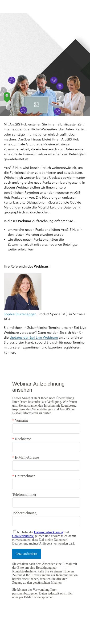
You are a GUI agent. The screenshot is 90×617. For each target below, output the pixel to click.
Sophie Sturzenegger (20, 314)
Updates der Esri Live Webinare (34, 338)
